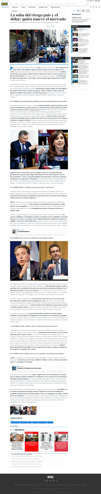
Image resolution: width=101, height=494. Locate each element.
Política (12, 4)
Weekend (47, 484)
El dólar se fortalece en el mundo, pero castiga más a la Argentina (27, 461)
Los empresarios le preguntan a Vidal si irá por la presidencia (26, 466)
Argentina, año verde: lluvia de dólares (29, 368)
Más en (17, 430)
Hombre (41, 484)
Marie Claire (29, 484)
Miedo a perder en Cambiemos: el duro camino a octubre (36, 238)
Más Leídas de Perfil (77, 58)
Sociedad (17, 4)
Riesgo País (50, 422)
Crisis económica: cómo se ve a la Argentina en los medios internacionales (41, 353)
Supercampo (60, 484)
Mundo (29, 4)
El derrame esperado (23, 231)
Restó (55, 4)
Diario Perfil (17, 484)
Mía (73, 484)
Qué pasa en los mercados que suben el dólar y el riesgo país (26, 464)
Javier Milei (15, 7)
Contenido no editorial (80, 4)
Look (66, 484)
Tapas (59, 4)
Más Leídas (75, 26)
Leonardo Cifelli (43, 7)
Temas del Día (5, 7)
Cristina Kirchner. (34, 110)
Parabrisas (53, 484)
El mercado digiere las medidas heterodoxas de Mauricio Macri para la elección (43, 101)
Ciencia (39, 4)
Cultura (34, 4)
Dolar (29, 422)
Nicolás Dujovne (42, 422)
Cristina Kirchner (15, 422)
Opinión (45, 4)
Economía (23, 4)
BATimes (84, 484)
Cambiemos (35, 422)
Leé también (21, 229)
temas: (12, 420)
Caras (23, 484)
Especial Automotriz (67, 4)
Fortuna (35, 484)
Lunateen (78, 484)
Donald (23, 7)
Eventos (50, 4)
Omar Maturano (55, 7)
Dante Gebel (32, 7)
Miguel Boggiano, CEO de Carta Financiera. (26, 290)
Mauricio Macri (42, 93)
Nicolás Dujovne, (23, 74)
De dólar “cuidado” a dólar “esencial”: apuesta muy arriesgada (38, 326)
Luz (70, 484)
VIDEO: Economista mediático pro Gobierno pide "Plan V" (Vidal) (27, 456)
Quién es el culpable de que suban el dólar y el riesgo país (36, 187)
